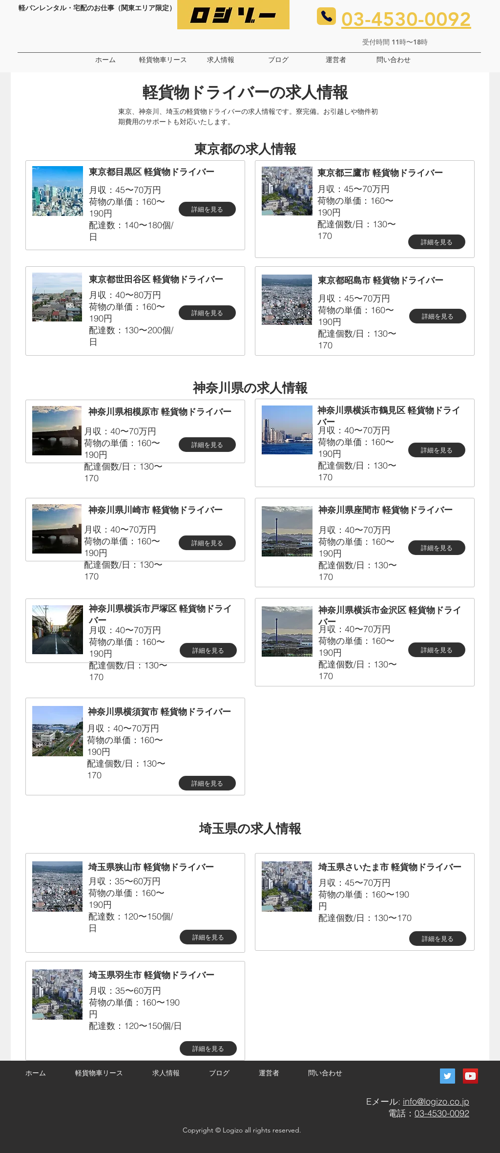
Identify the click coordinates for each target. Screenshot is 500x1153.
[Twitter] (447, 1076)
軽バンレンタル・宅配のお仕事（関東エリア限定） (97, 8)
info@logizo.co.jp (436, 1101)
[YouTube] (470, 1076)
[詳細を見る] (207, 209)
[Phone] (326, 16)
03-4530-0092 (442, 1113)
